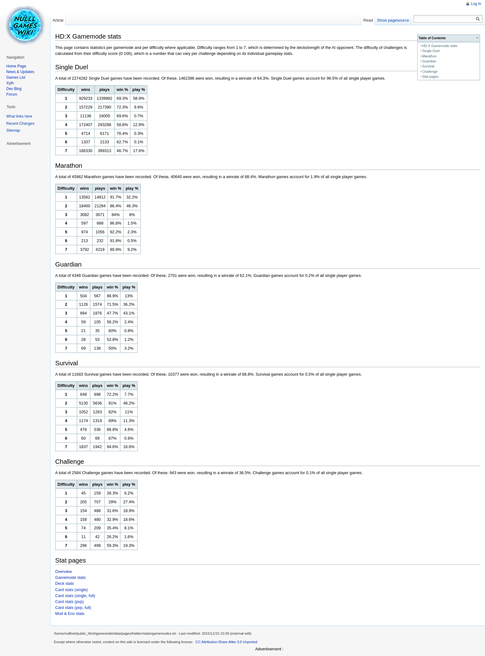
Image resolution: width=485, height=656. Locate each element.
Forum (11, 94)
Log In (476, 4)
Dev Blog (14, 89)
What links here (19, 116)
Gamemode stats (70, 577)
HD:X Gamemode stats (439, 46)
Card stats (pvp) (69, 601)
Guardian (429, 61)
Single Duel (431, 51)
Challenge (429, 71)
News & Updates (20, 72)
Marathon (429, 56)
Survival (428, 66)
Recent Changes (20, 123)
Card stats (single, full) (75, 595)
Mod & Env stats (69, 613)
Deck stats (64, 583)
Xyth (10, 83)
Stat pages (430, 76)
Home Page (16, 66)
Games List (15, 77)
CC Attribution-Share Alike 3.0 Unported (226, 642)
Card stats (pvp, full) (73, 607)
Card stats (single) (71, 589)
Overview (63, 571)
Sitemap (13, 130)
